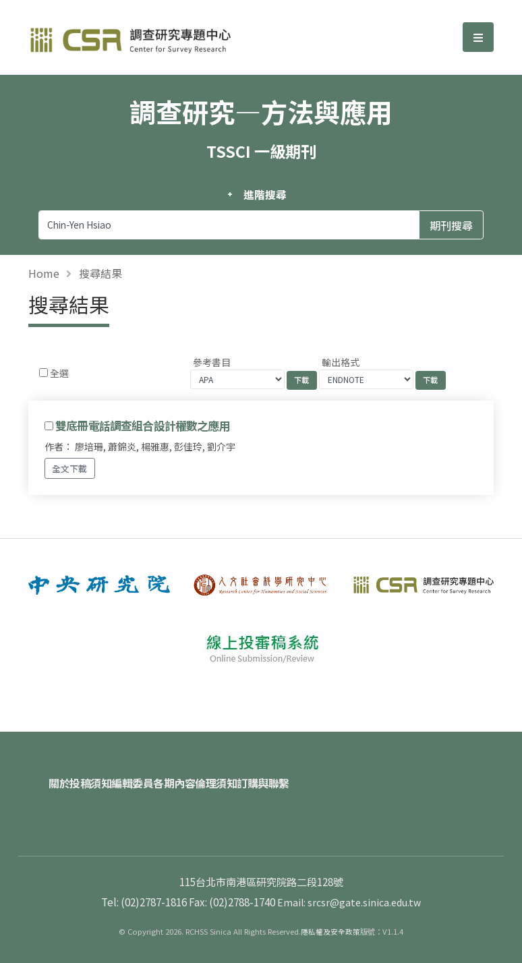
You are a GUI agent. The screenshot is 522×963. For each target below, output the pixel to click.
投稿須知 (106, 775)
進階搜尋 (264, 195)
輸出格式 (340, 362)
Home (43, 273)
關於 (59, 775)
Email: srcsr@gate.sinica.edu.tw (349, 886)
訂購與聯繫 (344, 775)
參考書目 (212, 362)
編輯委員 (164, 775)
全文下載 (69, 468)
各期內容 (222, 775)
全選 (59, 373)
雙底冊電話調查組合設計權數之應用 (142, 425)
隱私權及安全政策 (330, 916)
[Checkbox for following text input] (43, 372)
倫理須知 (280, 775)
